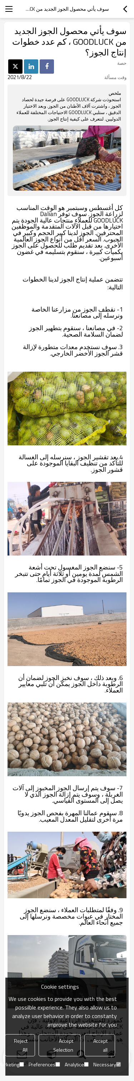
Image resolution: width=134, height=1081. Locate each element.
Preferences (44, 1064)
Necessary (107, 1064)
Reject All (21, 1045)
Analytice (77, 1064)
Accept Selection (63, 1045)
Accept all (100, 1045)
